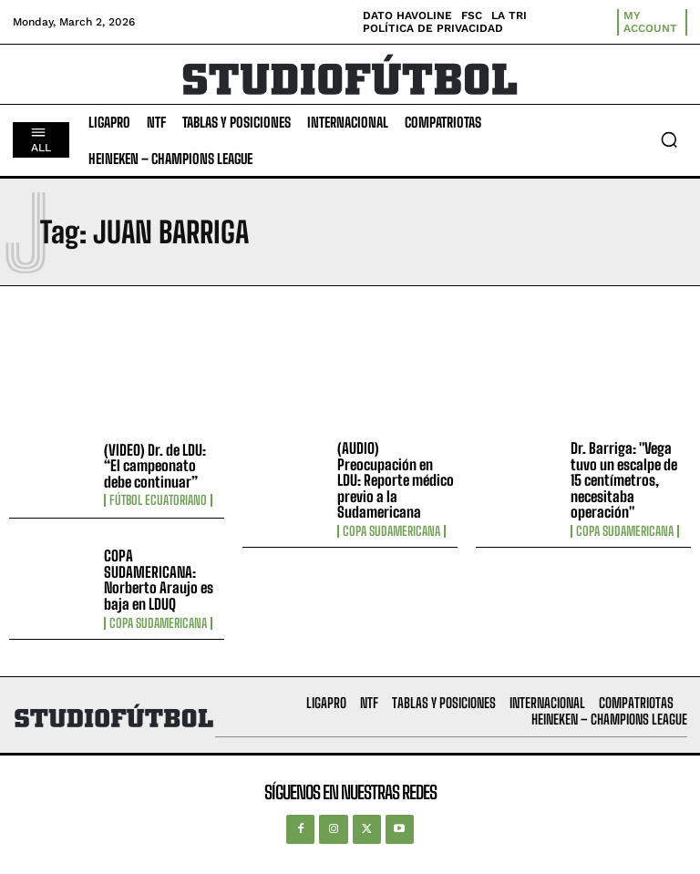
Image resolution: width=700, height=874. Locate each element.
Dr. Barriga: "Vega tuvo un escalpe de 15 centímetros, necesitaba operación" (624, 479)
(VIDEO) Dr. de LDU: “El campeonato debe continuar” (155, 465)
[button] (669, 139)
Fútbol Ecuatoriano (158, 500)
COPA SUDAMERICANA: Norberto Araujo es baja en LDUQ (158, 579)
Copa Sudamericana (391, 531)
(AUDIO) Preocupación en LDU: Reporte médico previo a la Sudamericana (395, 479)
